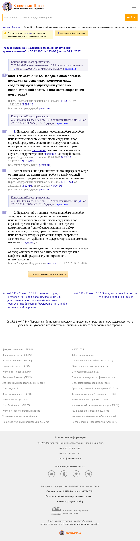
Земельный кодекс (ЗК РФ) (16, 393)
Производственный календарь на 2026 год (95, 388)
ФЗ (14, 68)
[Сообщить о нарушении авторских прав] (70, 510)
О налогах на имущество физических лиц (94, 377)
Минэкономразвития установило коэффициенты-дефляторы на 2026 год (114, 81)
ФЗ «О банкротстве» (83, 354)
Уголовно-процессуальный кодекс (21, 416)
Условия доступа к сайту (70, 501)
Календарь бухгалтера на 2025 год (90, 410)
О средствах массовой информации (91, 382)
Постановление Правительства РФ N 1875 (94, 421)
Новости (105, 34)
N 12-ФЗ (66, 100)
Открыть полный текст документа (48, 274)
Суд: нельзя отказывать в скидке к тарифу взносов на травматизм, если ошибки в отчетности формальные (113, 95)
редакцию (71, 68)
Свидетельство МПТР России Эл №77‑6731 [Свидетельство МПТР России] (69, 491)
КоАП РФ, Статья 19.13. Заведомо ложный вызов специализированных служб (103, 295)
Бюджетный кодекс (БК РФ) (17, 377)
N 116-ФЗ (67, 181)
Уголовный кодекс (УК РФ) (16, 371)
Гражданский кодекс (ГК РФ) (17, 349)
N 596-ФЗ (27, 104)
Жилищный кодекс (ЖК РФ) (17, 354)
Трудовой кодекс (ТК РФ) (16, 366)
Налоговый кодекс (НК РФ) (17, 360)
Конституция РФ (11, 388)
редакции (27, 33)
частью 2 (50, 153)
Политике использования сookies (81, 524)
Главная (6, 27)
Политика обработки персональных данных (69, 496)
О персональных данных (85, 371)
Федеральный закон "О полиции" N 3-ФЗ (94, 393)
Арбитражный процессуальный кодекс (23, 382)
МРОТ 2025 (78, 349)
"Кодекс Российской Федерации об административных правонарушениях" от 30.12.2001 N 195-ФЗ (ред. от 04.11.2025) (41, 49)
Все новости (101, 106)
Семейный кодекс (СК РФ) (16, 405)
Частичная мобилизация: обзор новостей (94, 416)
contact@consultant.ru (70, 458)
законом (51, 263)
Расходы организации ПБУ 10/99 (90, 399)
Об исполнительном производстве (90, 366)
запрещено (39, 150)
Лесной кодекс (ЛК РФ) (14, 399)
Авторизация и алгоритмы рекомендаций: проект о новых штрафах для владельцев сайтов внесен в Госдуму (111, 50)
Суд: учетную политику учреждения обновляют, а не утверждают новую (113, 67)
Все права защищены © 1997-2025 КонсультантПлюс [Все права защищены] (70, 486)
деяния (29, 242)
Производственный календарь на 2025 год (25, 421)
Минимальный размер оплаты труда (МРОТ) (95, 405)
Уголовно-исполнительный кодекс (21, 410)
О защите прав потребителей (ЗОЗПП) (92, 360)
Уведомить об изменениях (73, 33)
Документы (17, 27)
